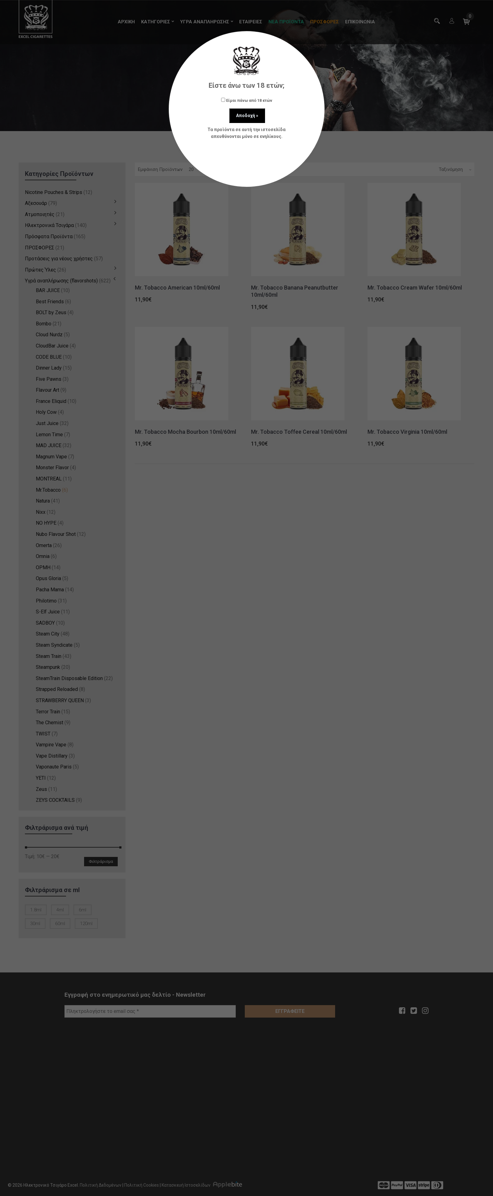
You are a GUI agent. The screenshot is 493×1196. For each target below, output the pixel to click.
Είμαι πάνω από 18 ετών (246, 100)
